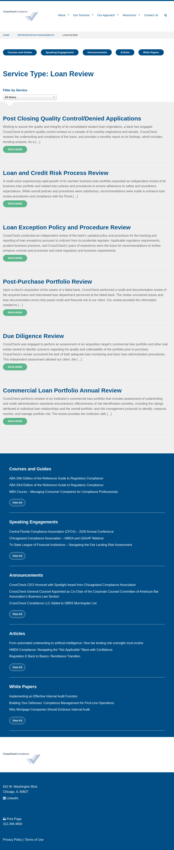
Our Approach (106, 15)
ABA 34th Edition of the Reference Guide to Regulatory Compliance (56, 478)
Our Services (81, 15)
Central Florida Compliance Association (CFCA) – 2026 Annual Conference (61, 531)
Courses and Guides (20, 52)
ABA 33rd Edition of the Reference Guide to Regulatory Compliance (56, 485)
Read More (15, 149)
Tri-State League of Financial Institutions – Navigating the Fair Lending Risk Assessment (70, 544)
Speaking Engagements (60, 52)
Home (6, 35)
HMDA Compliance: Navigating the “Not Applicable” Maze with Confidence (61, 649)
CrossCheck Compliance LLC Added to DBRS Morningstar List (53, 603)
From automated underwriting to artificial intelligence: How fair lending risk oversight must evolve (76, 643)
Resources (129, 15)
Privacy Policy (13, 839)
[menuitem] (62, 15)
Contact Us (151, 15)
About (61, 15)
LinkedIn (10, 798)
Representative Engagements (36, 35)
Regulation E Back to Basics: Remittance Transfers (44, 656)
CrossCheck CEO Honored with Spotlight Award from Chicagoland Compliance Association (72, 585)
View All (17, 502)
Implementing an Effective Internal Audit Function (43, 696)
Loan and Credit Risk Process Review (55, 173)
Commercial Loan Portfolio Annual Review (62, 390)
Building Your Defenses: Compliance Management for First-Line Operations (61, 703)
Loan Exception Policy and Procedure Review (67, 227)
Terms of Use (34, 839)
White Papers (151, 52)
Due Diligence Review (33, 336)
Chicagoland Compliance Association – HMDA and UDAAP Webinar (56, 538)
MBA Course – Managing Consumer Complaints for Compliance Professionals (63, 491)
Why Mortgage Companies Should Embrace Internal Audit (49, 709)
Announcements (97, 52)
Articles (125, 52)
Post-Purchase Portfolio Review (47, 281)
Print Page (12, 819)
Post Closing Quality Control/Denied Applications (72, 118)
